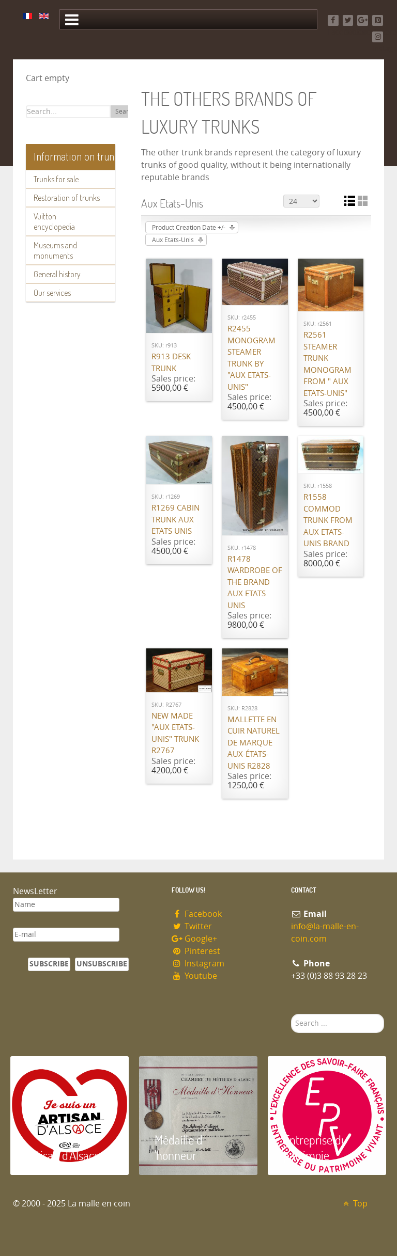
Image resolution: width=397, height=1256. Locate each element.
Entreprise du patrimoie (315, 1147)
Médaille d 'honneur (179, 1147)
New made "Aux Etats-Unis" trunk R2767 (175, 733)
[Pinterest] (377, 20)
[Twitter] (348, 20)
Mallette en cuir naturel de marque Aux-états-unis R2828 (253, 743)
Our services (52, 293)
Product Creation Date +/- (188, 227)
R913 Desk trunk (171, 362)
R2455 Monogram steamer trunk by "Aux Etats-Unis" (251, 358)
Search (125, 111)
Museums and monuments (55, 250)
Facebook (197, 914)
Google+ (194, 939)
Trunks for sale (56, 179)
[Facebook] (333, 20)
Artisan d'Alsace (63, 1155)
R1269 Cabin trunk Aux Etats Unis (175, 519)
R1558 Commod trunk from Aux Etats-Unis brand (328, 520)
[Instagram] (377, 36)
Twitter (192, 926)
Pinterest (196, 951)
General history (57, 274)
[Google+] (362, 20)
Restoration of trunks (67, 198)
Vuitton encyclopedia (54, 221)
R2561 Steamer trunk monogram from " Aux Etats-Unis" (327, 364)
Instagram (198, 963)
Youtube (194, 976)
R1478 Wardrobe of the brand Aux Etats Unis (254, 582)
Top (354, 1204)
